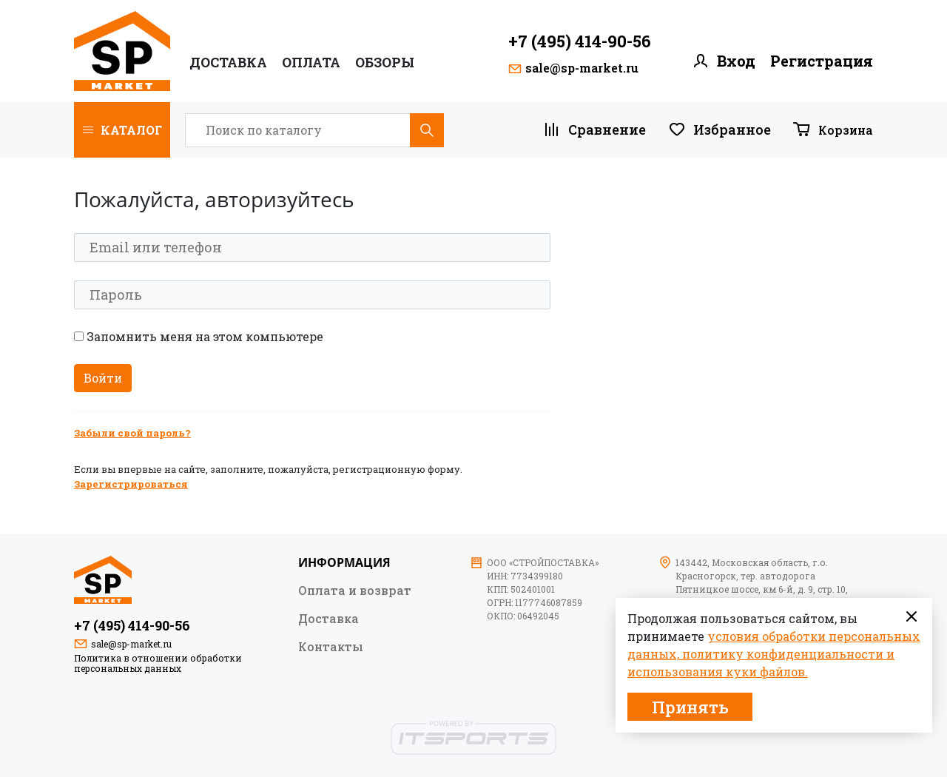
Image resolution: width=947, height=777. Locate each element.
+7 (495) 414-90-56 (579, 41)
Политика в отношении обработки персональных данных (158, 663)
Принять (690, 707)
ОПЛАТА (311, 62)
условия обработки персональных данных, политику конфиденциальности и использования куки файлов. (773, 653)
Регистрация (821, 61)
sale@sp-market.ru (581, 68)
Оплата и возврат (354, 589)
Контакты (330, 646)
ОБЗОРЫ (384, 62)
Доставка (228, 62)
